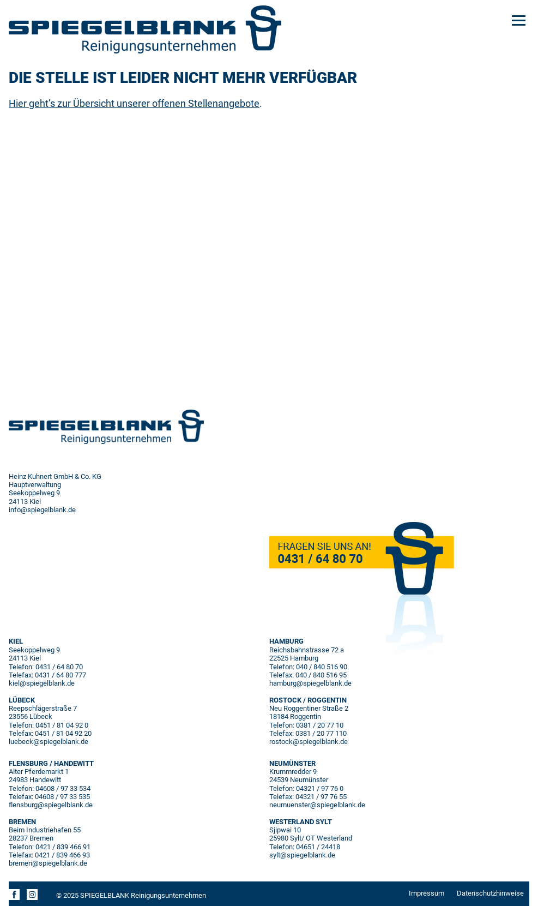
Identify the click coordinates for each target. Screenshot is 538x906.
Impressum (426, 893)
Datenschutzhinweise (490, 893)
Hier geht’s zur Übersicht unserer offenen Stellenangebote (134, 103)
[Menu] (518, 20)
